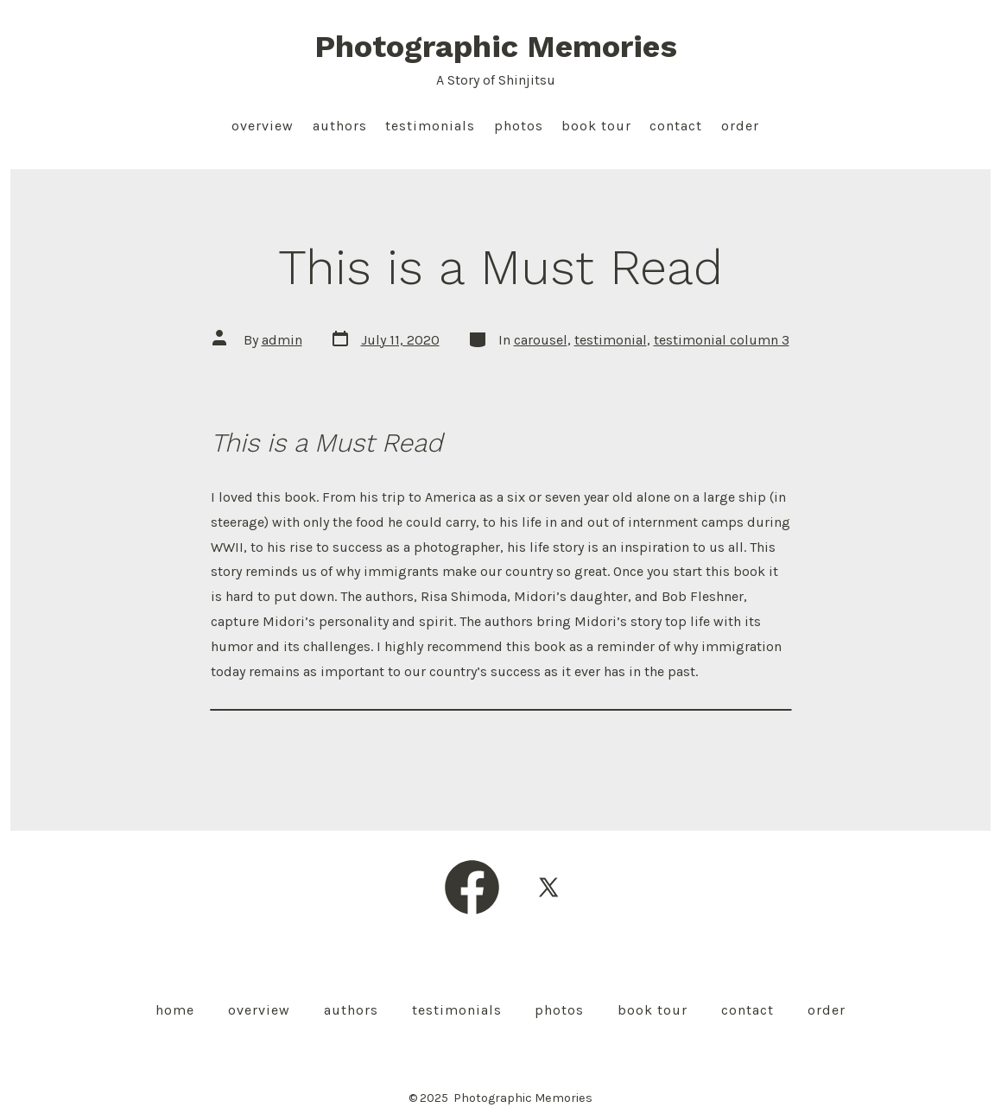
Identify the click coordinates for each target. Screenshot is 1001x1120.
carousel (540, 340)
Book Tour (596, 125)
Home (174, 1010)
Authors (340, 125)
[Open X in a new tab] (548, 887)
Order (740, 125)
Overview (262, 125)
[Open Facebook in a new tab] (472, 887)
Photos (518, 125)
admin (282, 340)
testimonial (610, 340)
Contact (675, 125)
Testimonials (430, 125)
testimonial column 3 (721, 340)
